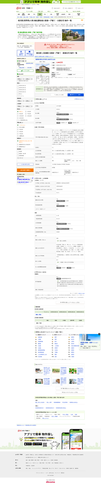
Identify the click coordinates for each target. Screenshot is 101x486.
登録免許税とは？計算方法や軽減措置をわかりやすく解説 (80, 371)
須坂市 (72, 347)
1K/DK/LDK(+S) (22, 85)
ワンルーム (21, 95)
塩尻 (56, 339)
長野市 (72, 337)
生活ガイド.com (81, 293)
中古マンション (36, 462)
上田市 (72, 341)
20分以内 (21, 118)
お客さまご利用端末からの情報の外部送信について (44, 454)
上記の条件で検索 (25, 170)
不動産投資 (56, 462)
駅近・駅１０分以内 (39, 402)
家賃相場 (56, 460)
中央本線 (40, 356)
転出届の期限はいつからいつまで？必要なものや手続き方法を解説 (47, 381)
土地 (72, 414)
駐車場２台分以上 (74, 402)
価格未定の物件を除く (24, 80)
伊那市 (56, 347)
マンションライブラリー (36, 468)
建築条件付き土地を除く (25, 144)
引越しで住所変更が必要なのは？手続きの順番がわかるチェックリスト (63, 381)
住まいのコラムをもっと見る (70, 392)
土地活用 (32, 465)
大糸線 (39, 345)
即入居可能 (64, 402)
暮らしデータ (45, 418)
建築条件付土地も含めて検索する (25, 141)
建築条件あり (22, 146)
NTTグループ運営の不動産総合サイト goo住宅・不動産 (27, 4)
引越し (29, 468)
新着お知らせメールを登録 (29, 53)
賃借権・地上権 (22, 153)
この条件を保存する (21, 53)
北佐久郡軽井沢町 (75, 345)
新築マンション (29, 462)
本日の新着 (21, 127)
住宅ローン (61, 462)
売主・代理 (49, 402)
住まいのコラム (62, 468)
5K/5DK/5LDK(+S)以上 (61, 407)
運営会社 (62, 472)
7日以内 (21, 133)
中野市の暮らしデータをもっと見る (70, 302)
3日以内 (21, 131)
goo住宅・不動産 (18, 454)
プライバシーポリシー (40, 472)
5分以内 (21, 113)
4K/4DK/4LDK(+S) (50, 407)
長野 (56, 337)
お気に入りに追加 (58, 94)
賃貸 (76, 414)
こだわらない (22, 125)
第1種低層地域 (57, 402)
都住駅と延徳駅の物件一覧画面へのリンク (44, 56)
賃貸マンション (47, 460)
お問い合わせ (51, 472)
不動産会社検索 (45, 468)
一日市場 (57, 345)
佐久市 (72, 339)
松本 (56, 341)
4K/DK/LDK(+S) (22, 91)
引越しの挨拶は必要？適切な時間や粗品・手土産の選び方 (80, 381)
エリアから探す (25, 70)
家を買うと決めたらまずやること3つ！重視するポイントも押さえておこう (47, 371)
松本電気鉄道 (41, 352)
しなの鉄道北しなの (42, 354)
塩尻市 (72, 354)
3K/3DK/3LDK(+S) (39, 407)
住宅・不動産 (55, 416)
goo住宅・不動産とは (30, 454)
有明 (56, 356)
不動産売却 (28, 465)
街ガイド (56, 468)
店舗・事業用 (31, 460)
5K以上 (20, 93)
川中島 (56, 350)
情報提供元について (20, 425)
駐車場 (52, 460)
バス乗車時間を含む (23, 120)
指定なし (21, 111)
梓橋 (56, 354)
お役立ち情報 (18, 468)
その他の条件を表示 (25, 164)
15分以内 (29, 115)
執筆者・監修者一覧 (70, 468)
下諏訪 (56, 352)
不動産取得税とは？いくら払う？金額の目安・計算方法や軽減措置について (63, 371)
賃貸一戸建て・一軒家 (39, 460)
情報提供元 (69, 454)
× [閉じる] (99, 334)
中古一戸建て (66, 414)
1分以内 (29, 111)
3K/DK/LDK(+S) (22, 89)
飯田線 (39, 343)
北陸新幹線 (40, 341)
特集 (26, 468)
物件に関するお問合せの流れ (60, 454)
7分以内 (29, 113)
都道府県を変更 (29, 63)
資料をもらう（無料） (75, 94)
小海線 (39, 339)
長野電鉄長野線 (41, 350)
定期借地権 (21, 155)
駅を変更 (30, 67)
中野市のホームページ (79, 98)
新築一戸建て (42, 462)
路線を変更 (21, 67)
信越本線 (40, 337)
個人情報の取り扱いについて (31, 457)
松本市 (72, 343)
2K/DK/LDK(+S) (22, 87)
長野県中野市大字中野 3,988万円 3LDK (45, 59)
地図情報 (76, 468)
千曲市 (72, 356)
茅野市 (72, 352)
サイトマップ (57, 472)
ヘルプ (46, 472)
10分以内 (21, 115)
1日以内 (21, 129)
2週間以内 (21, 136)
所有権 (20, 151)
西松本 (56, 343)
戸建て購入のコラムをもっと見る (70, 388)
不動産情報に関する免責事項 (30, 425)
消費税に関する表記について (43, 457)
